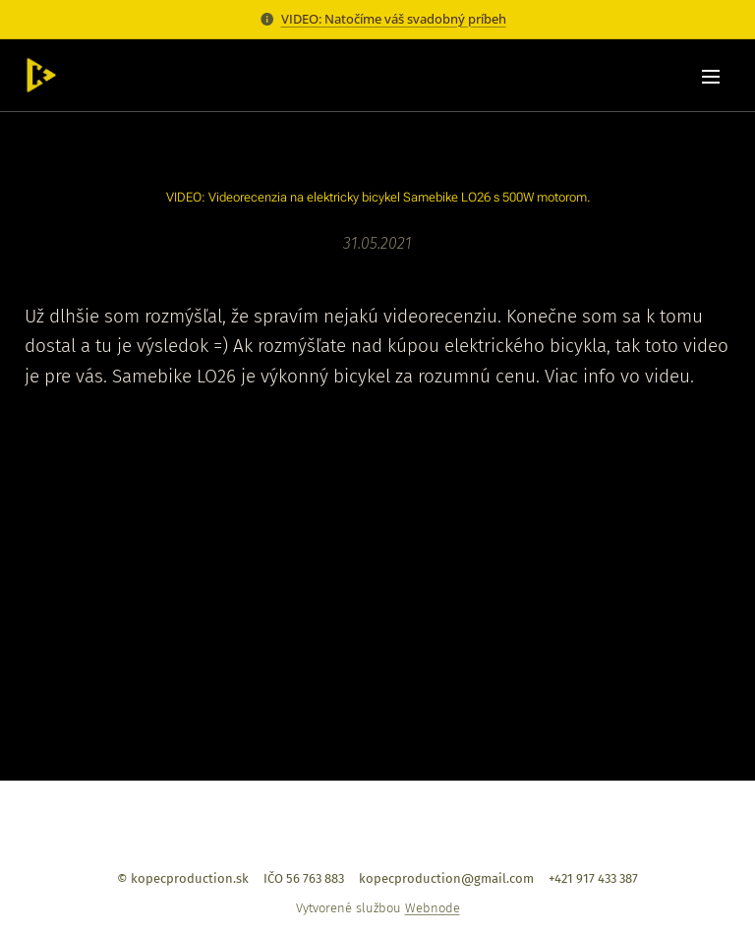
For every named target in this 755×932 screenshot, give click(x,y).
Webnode (432, 908)
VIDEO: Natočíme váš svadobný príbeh (393, 19)
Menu (711, 77)
